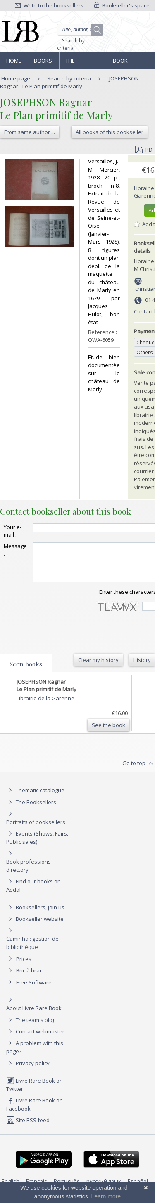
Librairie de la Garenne (45, 705)
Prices (23, 966)
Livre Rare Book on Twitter (34, 1092)
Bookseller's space (122, 5)
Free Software (34, 989)
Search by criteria (71, 44)
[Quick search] (80, 30)
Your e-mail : (12, 530)
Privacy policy (28, 1070)
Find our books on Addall (33, 893)
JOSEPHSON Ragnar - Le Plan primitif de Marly (69, 82)
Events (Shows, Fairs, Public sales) (37, 845)
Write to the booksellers (49, 5)
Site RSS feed (28, 1127)
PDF (145, 149)
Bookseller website (35, 926)
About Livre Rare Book (34, 1015)
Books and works (43, 63)
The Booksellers (83, 63)
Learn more (106, 1196)
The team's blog (30, 1027)
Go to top (138, 771)
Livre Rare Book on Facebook (34, 1112)
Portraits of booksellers (35, 829)
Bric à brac (29, 978)
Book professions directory (130, 63)
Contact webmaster (35, 1039)
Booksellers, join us (35, 915)
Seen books (26, 671)
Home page (13, 63)
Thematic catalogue (35, 797)
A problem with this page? (34, 1054)
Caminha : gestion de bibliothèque (32, 950)
